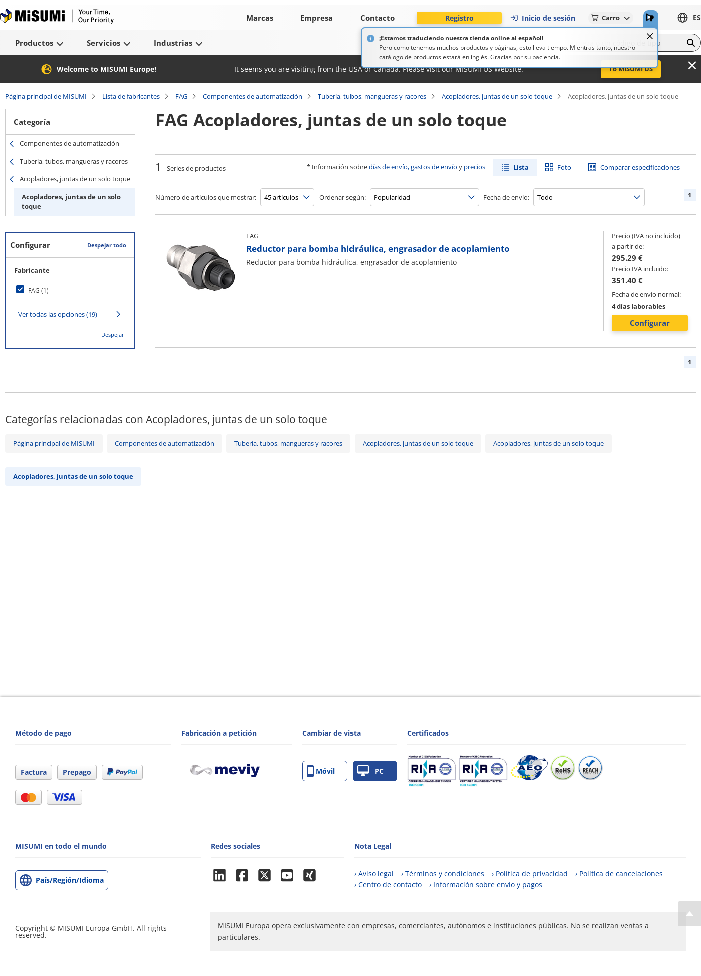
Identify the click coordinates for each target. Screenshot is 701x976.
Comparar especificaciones (640, 167)
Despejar (112, 334)
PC (370, 771)
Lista (521, 167)
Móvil (321, 771)
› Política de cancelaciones (619, 873)
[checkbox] (70, 290)
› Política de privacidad (530, 873)
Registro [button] (459, 18)
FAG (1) (38, 290)
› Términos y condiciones (442, 873)
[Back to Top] (689, 913)
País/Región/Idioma (70, 880)
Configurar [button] (650, 323)
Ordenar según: (342, 197)
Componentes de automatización (252, 96)
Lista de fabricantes (131, 96)
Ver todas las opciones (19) (57, 314)
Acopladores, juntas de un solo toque (497, 96)
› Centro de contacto (388, 884)
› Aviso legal (374, 873)
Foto (564, 167)
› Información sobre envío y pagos (485, 884)
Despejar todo (106, 245)
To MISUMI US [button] (631, 68)
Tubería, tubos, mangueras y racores (372, 96)
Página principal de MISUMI (46, 96)
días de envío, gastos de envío (413, 166)
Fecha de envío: (506, 197)
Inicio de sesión (542, 18)
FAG (181, 96)
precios (474, 166)
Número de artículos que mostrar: (205, 197)
